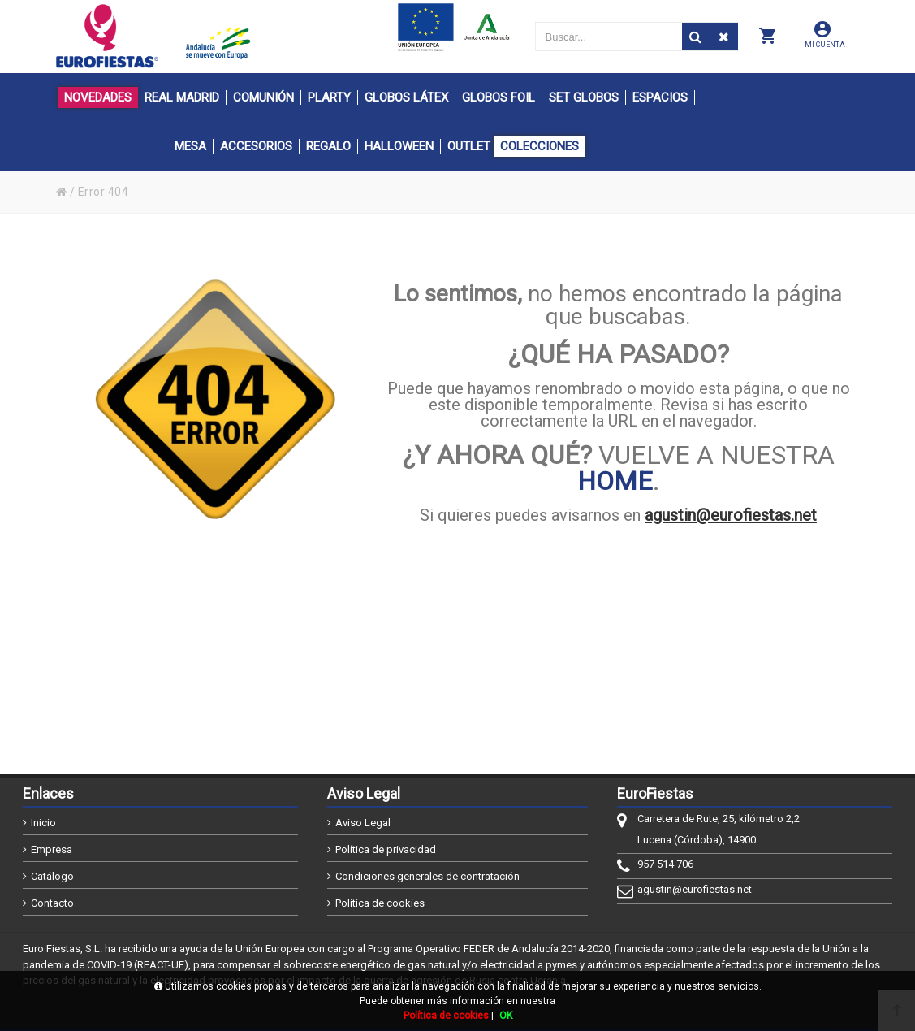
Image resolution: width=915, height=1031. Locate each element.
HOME (615, 481)
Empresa (51, 849)
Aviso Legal (363, 823)
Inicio (43, 823)
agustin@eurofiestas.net (731, 515)
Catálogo (52, 876)
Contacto (52, 903)
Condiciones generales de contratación (427, 876)
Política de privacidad (385, 849)
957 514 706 (665, 864)
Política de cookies (380, 903)
